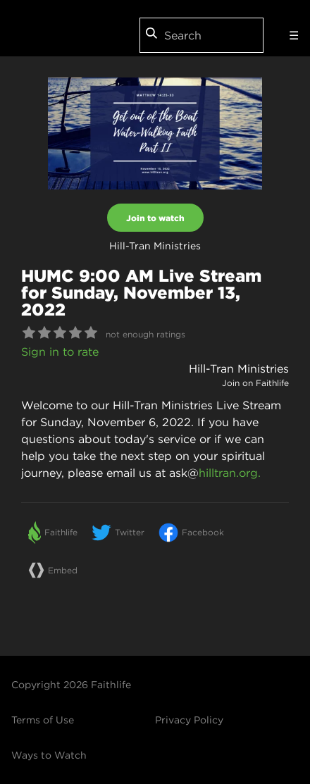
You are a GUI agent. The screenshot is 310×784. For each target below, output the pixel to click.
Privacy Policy (189, 720)
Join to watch (155, 217)
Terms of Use (42, 720)
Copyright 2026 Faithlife (71, 684)
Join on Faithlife (255, 383)
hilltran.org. (230, 473)
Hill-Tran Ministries (239, 368)
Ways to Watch (49, 755)
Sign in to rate (60, 351)
